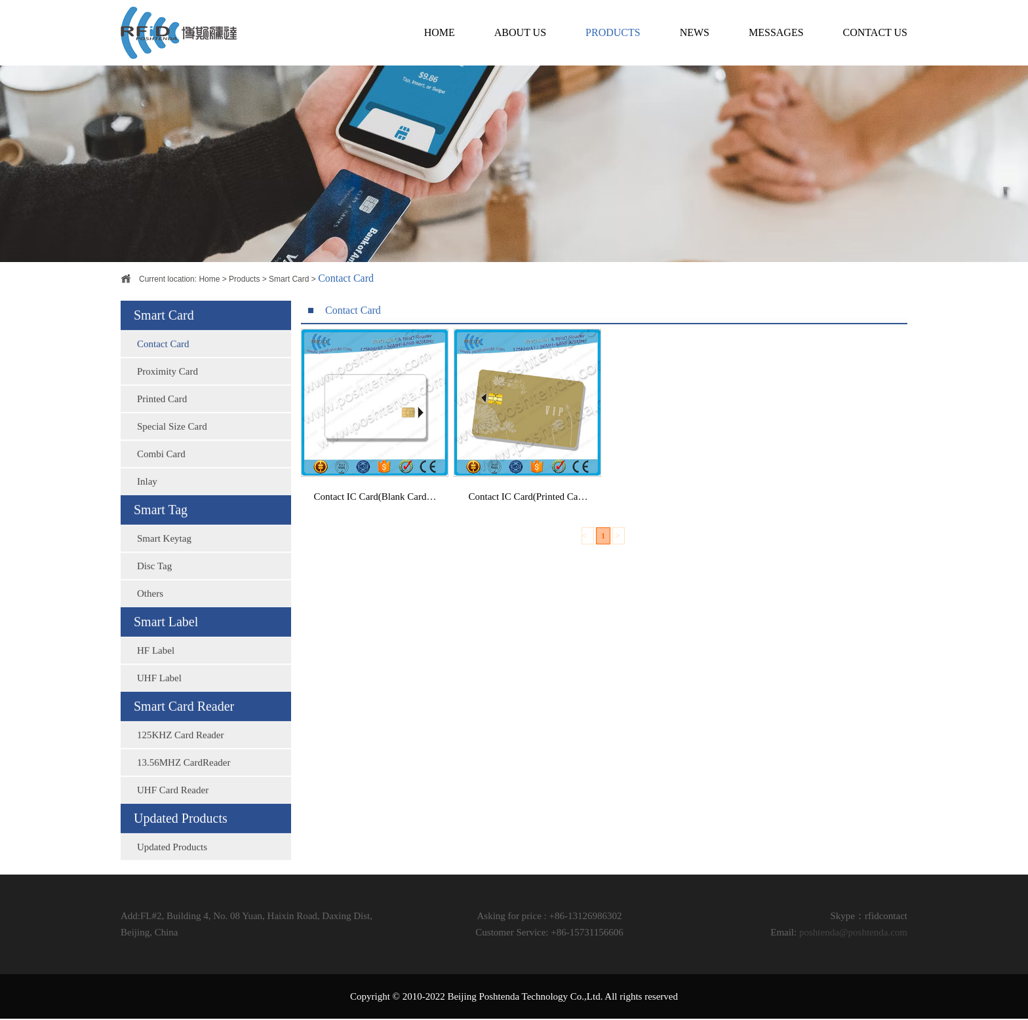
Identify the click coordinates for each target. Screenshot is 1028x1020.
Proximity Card (167, 384)
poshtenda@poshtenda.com (853, 932)
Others (150, 606)
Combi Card (161, 467)
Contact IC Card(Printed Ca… (527, 502)
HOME (439, 32)
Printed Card (162, 412)
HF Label (155, 663)
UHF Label (159, 691)
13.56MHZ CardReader (183, 775)
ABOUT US (520, 32)
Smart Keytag (164, 551)
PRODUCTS (613, 32)
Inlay (147, 494)
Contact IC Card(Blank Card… (374, 502)
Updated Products (172, 860)
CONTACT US (875, 32)
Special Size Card (172, 439)
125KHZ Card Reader (180, 748)
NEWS (694, 32)
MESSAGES (776, 32)
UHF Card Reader (172, 803)
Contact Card (163, 357)
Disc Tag (154, 579)
